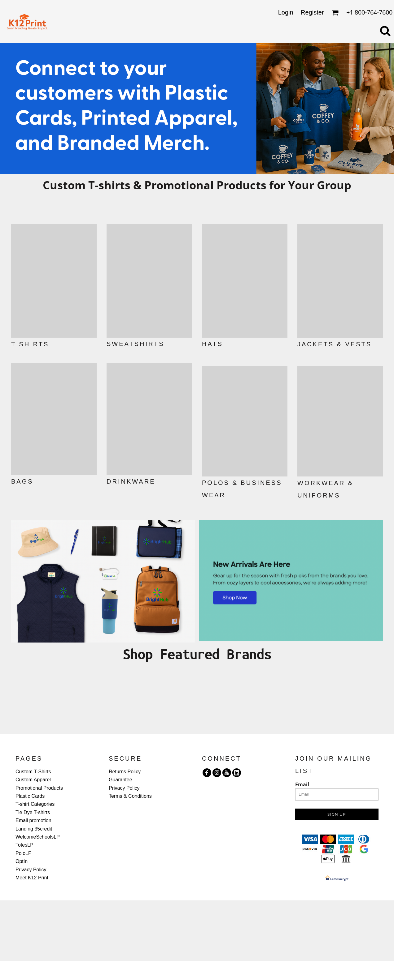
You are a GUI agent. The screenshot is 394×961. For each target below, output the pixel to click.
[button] (54, 281)
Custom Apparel (33, 779)
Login (285, 12)
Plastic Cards (30, 796)
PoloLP (23, 853)
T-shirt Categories (35, 804)
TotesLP (24, 845)
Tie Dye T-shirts (32, 812)
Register (312, 12)
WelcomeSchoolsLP (37, 836)
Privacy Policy (30, 869)
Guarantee (120, 779)
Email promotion (33, 820)
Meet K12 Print (31, 877)
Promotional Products (39, 788)
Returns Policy (125, 771)
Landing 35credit (33, 828)
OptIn (21, 861)
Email (302, 784)
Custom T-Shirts (33, 771)
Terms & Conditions (130, 796)
